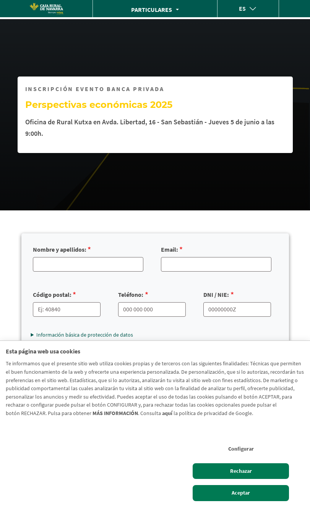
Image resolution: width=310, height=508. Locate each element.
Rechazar (241, 470)
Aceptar (241, 492)
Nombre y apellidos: (59, 249)
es (242, 8)
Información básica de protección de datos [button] (84, 334)
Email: (169, 249)
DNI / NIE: (216, 294)
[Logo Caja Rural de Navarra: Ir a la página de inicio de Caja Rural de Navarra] (46, 8)
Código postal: (52, 294)
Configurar (241, 448)
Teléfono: (130, 294)
